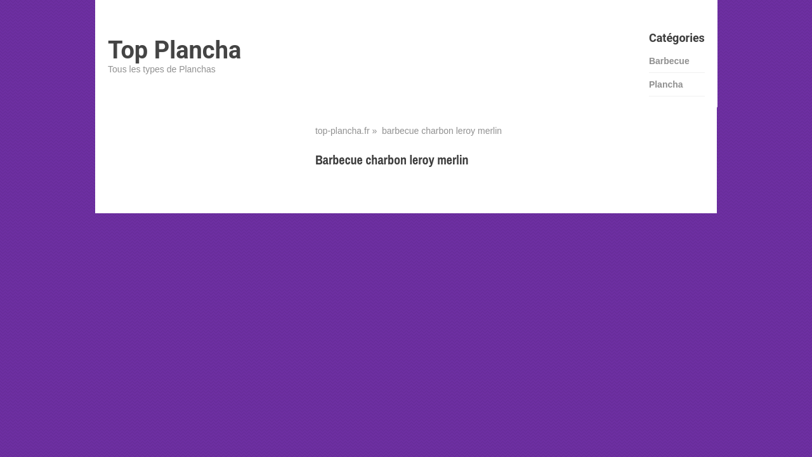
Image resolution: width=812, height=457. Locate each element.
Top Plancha (174, 50)
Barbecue (669, 61)
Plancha (666, 84)
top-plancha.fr (342, 131)
